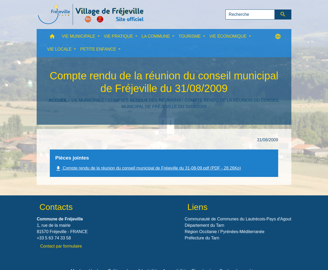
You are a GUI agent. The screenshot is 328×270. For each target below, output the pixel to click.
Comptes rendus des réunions (144, 100)
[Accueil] (91, 14)
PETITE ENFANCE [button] (98, 49)
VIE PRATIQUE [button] (119, 36)
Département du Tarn (204, 225)
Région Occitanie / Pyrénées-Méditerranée (224, 231)
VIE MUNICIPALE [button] (79, 36)
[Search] (250, 14)
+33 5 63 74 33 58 (54, 238)
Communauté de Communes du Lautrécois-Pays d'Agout (238, 219)
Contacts (56, 207)
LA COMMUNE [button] (156, 36)
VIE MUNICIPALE (87, 100)
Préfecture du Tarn (202, 238)
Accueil (58, 100)
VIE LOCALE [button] (60, 49)
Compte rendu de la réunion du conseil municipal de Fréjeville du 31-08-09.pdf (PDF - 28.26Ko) (148, 168)
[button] (52, 37)
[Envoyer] (283, 14)
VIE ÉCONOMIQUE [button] (228, 36)
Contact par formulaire (61, 246)
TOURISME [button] (190, 36)
